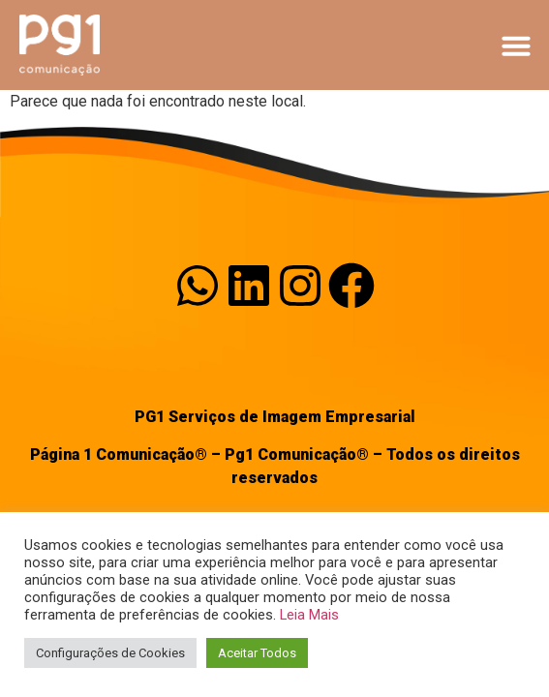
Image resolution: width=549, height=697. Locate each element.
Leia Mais (309, 614)
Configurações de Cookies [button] (110, 653)
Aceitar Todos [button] (257, 653)
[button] (516, 45)
